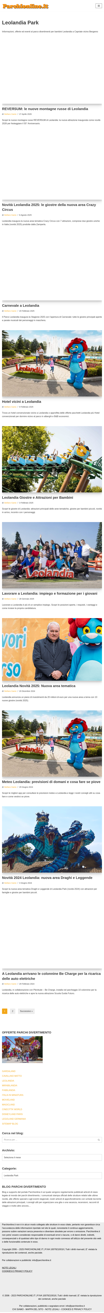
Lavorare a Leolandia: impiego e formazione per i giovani (49, 594)
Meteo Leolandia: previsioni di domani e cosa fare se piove (51, 782)
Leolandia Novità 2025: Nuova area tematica (38, 686)
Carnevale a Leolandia (20, 306)
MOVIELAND (8, 1100)
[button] (99, 6)
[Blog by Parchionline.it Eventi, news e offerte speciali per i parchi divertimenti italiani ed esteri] (25, 6)
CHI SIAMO (18, 1310)
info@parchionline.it (75, 1307)
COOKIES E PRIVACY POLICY (17, 1272)
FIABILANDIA (8, 1091)
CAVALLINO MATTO (12, 1076)
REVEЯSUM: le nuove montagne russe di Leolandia (45, 109)
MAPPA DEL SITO (34, 1310)
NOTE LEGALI (9, 1268)
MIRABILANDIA (9, 1086)
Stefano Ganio (10, 114)
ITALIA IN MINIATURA (13, 1095)
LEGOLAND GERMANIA (14, 1119)
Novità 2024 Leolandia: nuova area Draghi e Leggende (47, 878)
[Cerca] (49, 1140)
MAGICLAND (8, 1105)
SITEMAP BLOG (10, 1124)
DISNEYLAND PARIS (12, 1115)
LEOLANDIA (8, 1081)
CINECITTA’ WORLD (12, 1110)
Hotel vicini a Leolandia (21, 402)
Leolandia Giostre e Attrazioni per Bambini (37, 498)
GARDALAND (9, 1072)
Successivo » (26, 1012)
